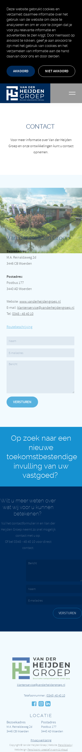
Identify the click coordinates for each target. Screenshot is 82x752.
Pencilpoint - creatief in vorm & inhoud (48, 749)
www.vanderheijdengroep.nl (40, 292)
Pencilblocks (65, 745)
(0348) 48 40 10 (55, 705)
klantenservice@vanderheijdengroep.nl (45, 298)
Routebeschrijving (19, 317)
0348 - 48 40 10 (22, 304)
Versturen (22, 392)
